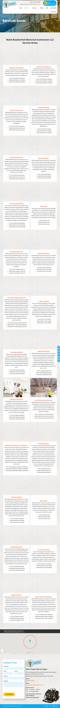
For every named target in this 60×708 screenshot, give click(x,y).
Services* (5, 676)
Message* (5, 681)
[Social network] (58, 355)
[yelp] (58, 352)
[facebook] (58, 347)
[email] (58, 361)
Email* (5, 671)
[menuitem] (20, 8)
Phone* (16, 671)
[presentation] (11, 690)
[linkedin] (58, 350)
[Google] (39, 2)
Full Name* (6, 666)
